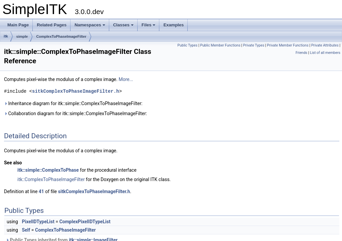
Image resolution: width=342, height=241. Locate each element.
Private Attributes (325, 45)
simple (22, 36)
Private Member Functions (287, 45)
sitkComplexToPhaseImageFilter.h (75, 91)
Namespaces (89, 24)
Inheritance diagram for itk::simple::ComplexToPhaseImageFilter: (73, 103)
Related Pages (51, 24)
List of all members (325, 53)
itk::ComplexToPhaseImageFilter (51, 179)
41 (41, 191)
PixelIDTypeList (38, 221)
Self (26, 230)
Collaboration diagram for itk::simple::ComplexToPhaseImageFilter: (75, 113)
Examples (173, 24)
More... (126, 79)
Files (149, 24)
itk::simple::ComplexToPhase (48, 170)
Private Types (254, 45)
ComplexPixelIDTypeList (85, 221)
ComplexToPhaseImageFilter (61, 36)
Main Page (18, 24)
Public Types (187, 45)
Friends (301, 53)
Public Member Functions (220, 45)
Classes (123, 24)
